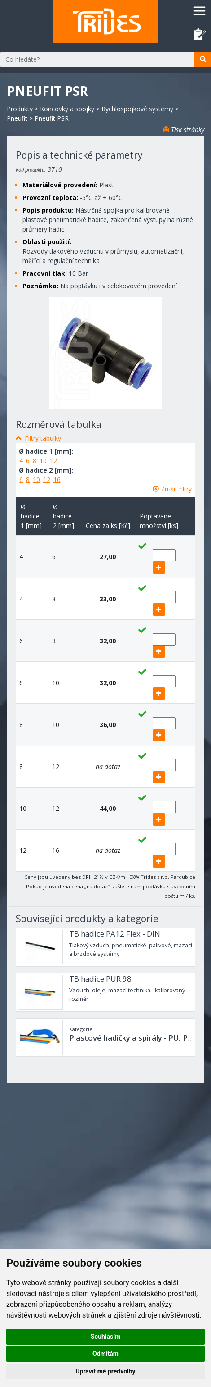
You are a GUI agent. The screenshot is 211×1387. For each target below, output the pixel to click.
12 (53, 460)
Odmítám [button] (105, 1353)
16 (57, 479)
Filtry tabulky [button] (43, 438)
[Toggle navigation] (199, 10)
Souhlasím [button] (106, 1336)
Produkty (20, 109)
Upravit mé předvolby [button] (105, 1371)
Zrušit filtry (172, 489)
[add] (159, 567)
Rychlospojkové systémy (137, 109)
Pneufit (17, 118)
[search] (202, 59)
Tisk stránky (183, 129)
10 (43, 460)
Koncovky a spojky (67, 109)
